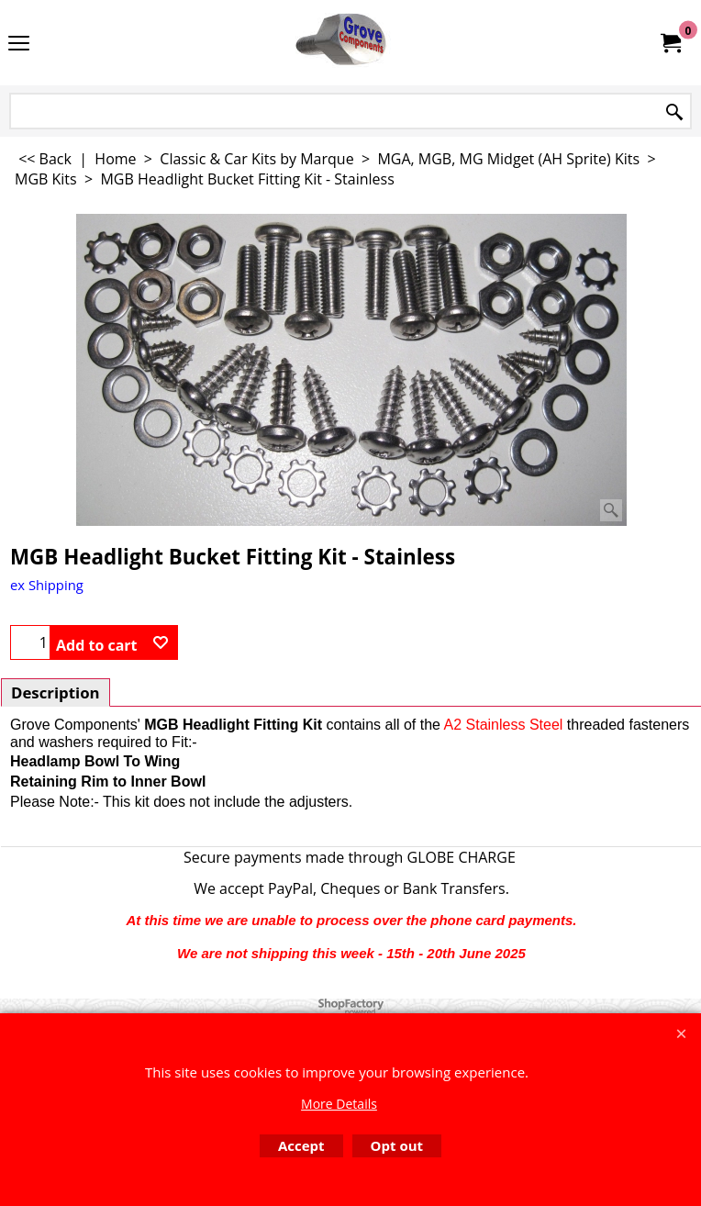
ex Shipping (46, 584)
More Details (339, 1103)
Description (55, 692)
